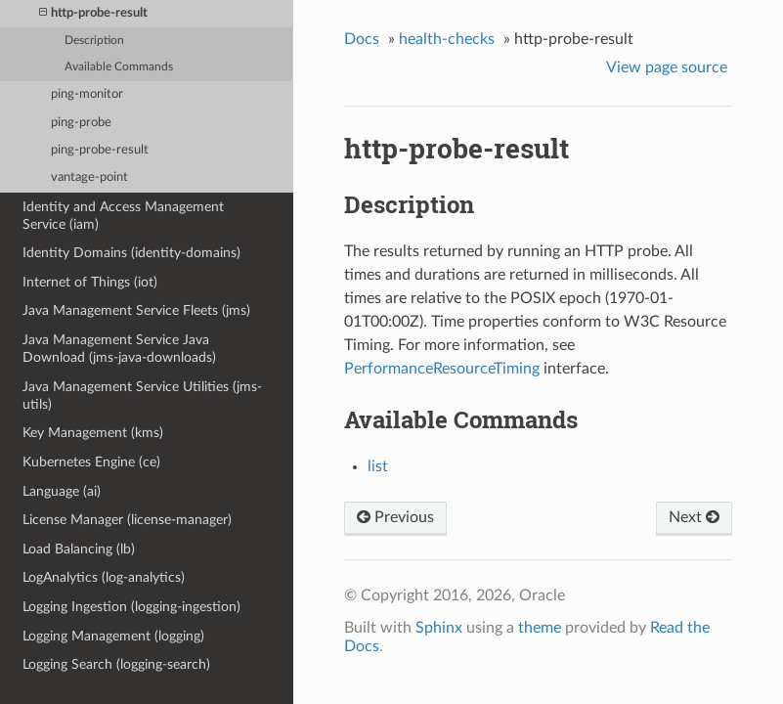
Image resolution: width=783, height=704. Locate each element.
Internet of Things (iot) (89, 282)
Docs (361, 39)
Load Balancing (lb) (78, 549)
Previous (395, 517)
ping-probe (81, 122)
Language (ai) (61, 491)
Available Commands (119, 67)
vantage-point (89, 177)
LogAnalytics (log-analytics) (103, 577)
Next (694, 517)
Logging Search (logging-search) (116, 664)
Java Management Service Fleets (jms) (136, 310)
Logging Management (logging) (113, 636)
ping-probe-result (100, 150)
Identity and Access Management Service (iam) (123, 215)
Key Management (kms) (92, 432)
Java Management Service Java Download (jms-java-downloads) (119, 348)
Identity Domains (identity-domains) (131, 252)
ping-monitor (87, 94)
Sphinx (438, 628)
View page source (666, 67)
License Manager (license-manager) (127, 519)
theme (539, 628)
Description (94, 40)
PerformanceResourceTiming (442, 368)
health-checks (447, 39)
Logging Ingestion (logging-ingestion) (131, 606)
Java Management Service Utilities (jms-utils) (142, 395)
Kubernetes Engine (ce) (91, 462)
